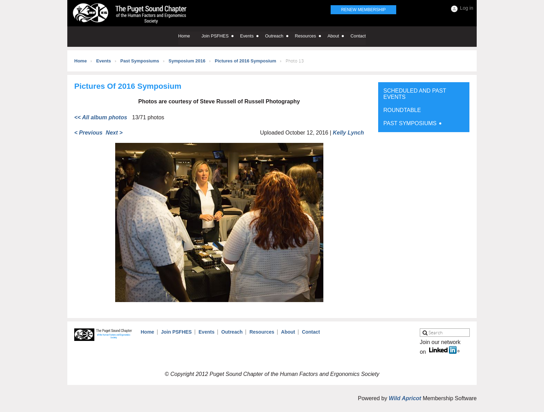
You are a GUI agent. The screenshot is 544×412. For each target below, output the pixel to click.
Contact (311, 332)
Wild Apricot (405, 398)
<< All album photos (100, 117)
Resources (261, 332)
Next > (114, 133)
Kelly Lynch (348, 133)
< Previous (88, 133)
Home (80, 60)
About (288, 332)
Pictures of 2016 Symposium (245, 60)
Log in (466, 8)
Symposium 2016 (187, 60)
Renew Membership (363, 9)
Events (103, 60)
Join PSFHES (176, 332)
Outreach (232, 332)
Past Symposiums (139, 60)
